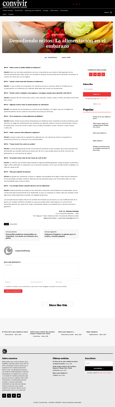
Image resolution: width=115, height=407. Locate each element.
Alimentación (57, 35)
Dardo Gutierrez (9, 334)
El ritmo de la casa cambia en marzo (102, 117)
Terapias (55, 375)
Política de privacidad (105, 372)
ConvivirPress (52, 57)
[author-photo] (3, 334)
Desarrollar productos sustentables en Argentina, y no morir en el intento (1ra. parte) (22, 236)
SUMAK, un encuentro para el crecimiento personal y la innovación (101, 148)
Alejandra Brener (93, 334)
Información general (59, 363)
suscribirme (99, 368)
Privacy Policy (103, 98)
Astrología (56, 370)
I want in (97, 94)
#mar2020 (13, 224)
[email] (97, 89)
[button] (109, 12)
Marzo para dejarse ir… (100, 133)
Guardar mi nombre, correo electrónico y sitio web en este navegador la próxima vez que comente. (36, 286)
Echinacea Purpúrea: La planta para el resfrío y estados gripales (60, 235)
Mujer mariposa (98, 140)
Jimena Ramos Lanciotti (67, 334)
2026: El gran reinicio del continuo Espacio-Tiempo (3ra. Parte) (101, 125)
